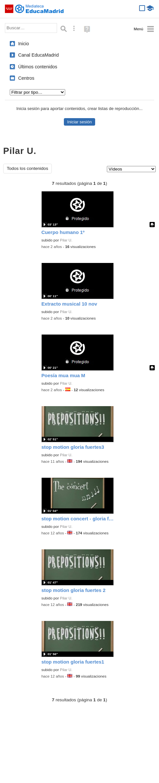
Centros (26, 78)
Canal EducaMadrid (38, 55)
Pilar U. (66, 240)
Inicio (23, 43)
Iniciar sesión (79, 121)
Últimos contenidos (37, 66)
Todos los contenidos (27, 168)
